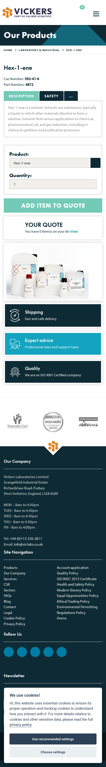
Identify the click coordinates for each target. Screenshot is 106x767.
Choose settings (53, 752)
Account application (73, 567)
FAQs (7, 595)
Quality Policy (67, 573)
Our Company (14, 573)
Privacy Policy (14, 623)
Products (10, 567)
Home (62, 618)
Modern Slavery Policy (74, 590)
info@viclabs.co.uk (28, 544)
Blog (7, 601)
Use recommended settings (53, 739)
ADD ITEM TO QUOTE (53, 205)
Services (10, 578)
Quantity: (20, 175)
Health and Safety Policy (75, 584)
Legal (8, 612)
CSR (7, 584)
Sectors (9, 590)
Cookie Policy (14, 618)
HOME (8, 50)
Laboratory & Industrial (39, 50)
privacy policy (20, 725)
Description (21, 96)
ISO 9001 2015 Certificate (77, 578)
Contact (10, 606)
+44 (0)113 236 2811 (26, 538)
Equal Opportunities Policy (78, 595)
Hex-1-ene (74, 50)
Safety (51, 96)
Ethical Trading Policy (73, 601)
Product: (19, 154)
